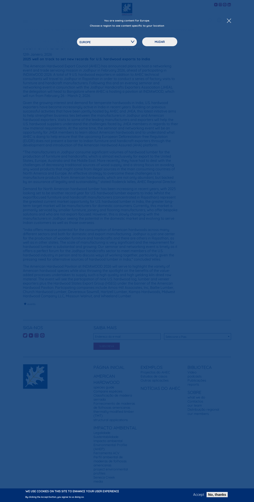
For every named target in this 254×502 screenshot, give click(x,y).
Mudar (160, 42)
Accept (198, 495)
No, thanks (217, 495)
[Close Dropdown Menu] (228, 21)
